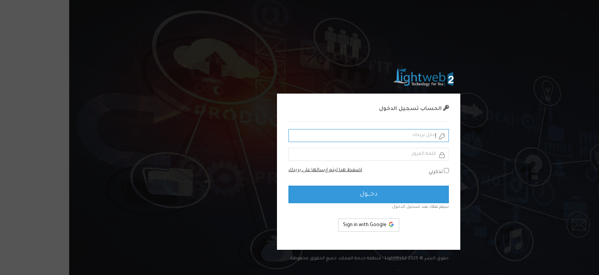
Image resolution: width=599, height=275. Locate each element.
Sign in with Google (299, 224)
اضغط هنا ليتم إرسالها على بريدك (256, 170)
